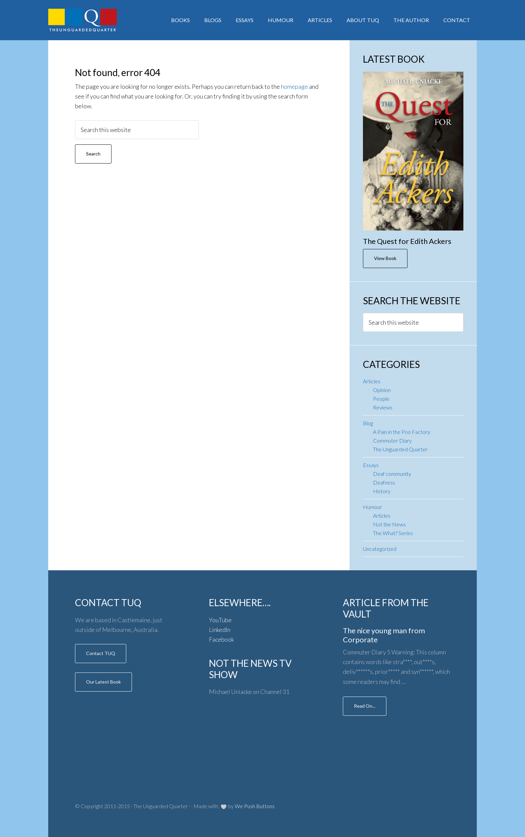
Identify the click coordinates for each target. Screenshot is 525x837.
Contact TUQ (100, 653)
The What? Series (393, 533)
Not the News (389, 524)
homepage (294, 86)
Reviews (382, 407)
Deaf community (392, 473)
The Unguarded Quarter (400, 449)
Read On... (364, 706)
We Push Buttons (255, 806)
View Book (385, 258)
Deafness (384, 482)
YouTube (220, 620)
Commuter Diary (392, 440)
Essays (371, 465)
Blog (368, 423)
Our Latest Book (103, 682)
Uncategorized (379, 548)
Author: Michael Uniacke (101, 20)
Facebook (221, 639)
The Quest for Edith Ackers (407, 241)
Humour (372, 507)
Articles (371, 381)
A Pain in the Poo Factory (401, 432)
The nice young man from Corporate (384, 635)
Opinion (382, 390)
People (381, 398)
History (381, 491)
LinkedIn (219, 629)
